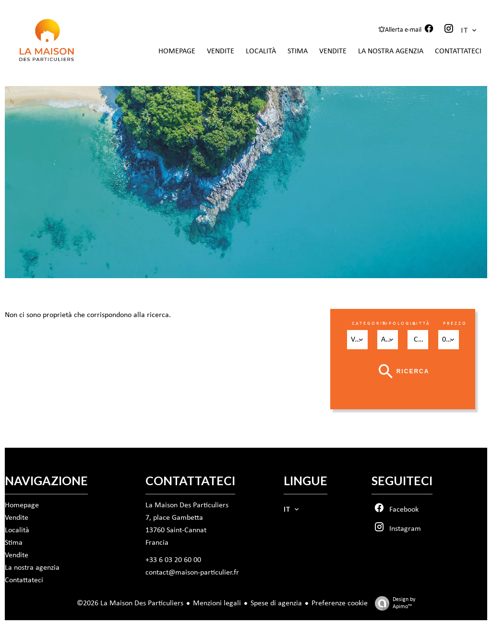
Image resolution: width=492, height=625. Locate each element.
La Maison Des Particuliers (186, 505)
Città (421, 323)
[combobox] (357, 339)
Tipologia (399, 323)
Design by (392, 604)
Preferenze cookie (340, 603)
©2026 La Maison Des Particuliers (130, 603)
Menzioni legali (217, 603)
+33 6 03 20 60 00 (173, 560)
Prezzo (455, 323)
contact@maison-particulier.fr (192, 572)
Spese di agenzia (276, 603)
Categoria (369, 323)
